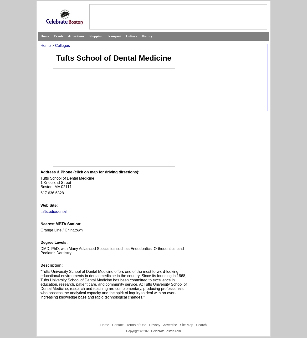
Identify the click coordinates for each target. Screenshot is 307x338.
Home (45, 36)
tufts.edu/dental (54, 212)
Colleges (62, 46)
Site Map (186, 325)
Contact (117, 325)
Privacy (154, 325)
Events (58, 36)
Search (201, 325)
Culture (131, 36)
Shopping (95, 36)
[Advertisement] (178, 16)
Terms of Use (136, 325)
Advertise (170, 325)
